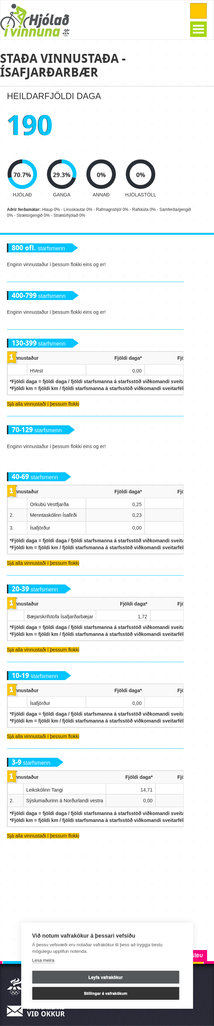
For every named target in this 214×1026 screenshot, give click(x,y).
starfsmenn (38, 248)
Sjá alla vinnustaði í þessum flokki (43, 404)
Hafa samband (38, 1011)
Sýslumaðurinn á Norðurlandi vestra (64, 800)
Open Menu (198, 29)
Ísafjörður (40, 528)
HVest (36, 371)
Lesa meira (43, 960)
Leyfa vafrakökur (106, 977)
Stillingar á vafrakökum (106, 993)
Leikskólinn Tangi (44, 790)
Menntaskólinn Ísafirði (53, 515)
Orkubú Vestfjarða (49, 504)
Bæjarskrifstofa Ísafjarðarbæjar (60, 616)
